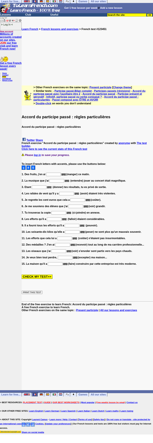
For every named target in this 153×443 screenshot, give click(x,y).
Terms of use (85, 419)
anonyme (124, 143)
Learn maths (112, 411)
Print (4, 77)
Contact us (132, 402)
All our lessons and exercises (118, 310)
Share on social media (33, 432)
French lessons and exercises (60, 29)
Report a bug (7, 80)
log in (37, 155)
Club (28, 14)
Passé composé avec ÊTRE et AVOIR (75, 99)
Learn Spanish (68, 411)
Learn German (52, 411)
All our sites (98, 394)
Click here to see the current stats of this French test (54, 149)
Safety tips (99, 419)
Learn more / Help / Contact (63, 419)
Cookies (39, 423)
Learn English (36, 411)
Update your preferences (58, 423)
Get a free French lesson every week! (11, 66)
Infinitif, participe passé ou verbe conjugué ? (74, 96)
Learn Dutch (98, 411)
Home (4, 73)
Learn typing (126, 411)
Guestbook (6, 79)
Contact (5, 75)
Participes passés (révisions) (112, 91)
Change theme (122, 87)
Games (83, 394)
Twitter (30, 140)
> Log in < (7, 24)
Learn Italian (83, 411)
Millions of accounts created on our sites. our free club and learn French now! (11, 41)
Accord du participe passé (98, 94)
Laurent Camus (40, 419)
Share (39, 140)
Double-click (43, 103)
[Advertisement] (87, 54)
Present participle (100, 87)
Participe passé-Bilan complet (73, 91)
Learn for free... (10, 394)
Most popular (88, 402)
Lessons (5, 14)
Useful (54, 14)
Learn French (30, 29)
